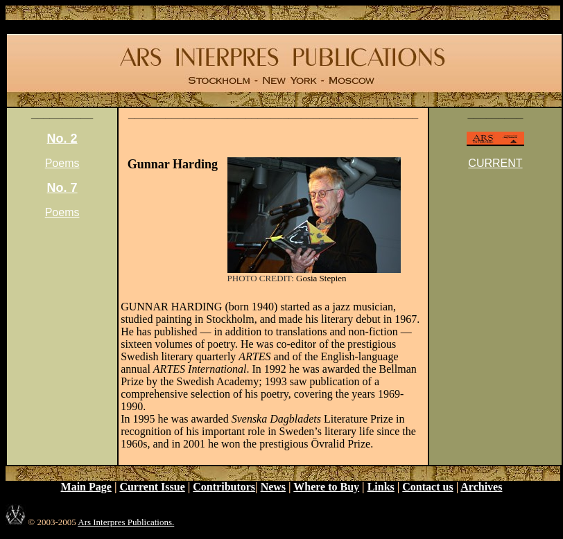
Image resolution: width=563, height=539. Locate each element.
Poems (62, 163)
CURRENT (495, 163)
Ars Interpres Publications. (126, 522)
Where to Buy (326, 487)
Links (381, 487)
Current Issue (151, 487)
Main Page (86, 487)
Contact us (427, 487)
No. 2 (62, 138)
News (273, 487)
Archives (481, 487)
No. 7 (62, 188)
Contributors (224, 487)
